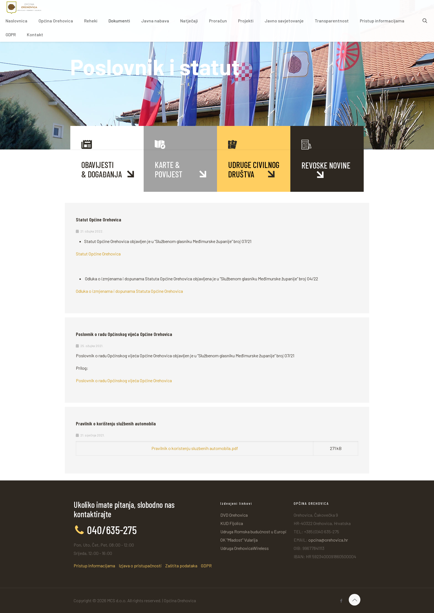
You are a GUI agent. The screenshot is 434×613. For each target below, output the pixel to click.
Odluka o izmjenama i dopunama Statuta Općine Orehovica (129, 291)
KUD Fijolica (231, 523)
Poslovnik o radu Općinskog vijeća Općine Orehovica (124, 334)
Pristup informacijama (94, 565)
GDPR (206, 565)
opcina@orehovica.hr (328, 539)
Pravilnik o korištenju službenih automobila (116, 423)
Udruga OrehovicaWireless (244, 548)
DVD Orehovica (234, 515)
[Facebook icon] (341, 600)
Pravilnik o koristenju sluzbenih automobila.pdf (194, 448)
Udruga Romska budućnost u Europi (253, 531)
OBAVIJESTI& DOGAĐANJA (101, 169)
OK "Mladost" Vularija (239, 539)
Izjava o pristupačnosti (140, 565)
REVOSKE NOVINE (325, 165)
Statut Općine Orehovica (98, 219)
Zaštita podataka (181, 565)
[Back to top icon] (354, 600)
